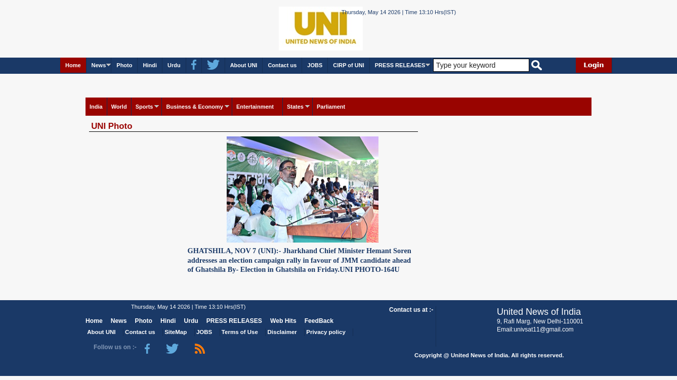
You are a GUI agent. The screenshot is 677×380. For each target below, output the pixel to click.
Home (73, 65)
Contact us (282, 65)
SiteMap (175, 332)
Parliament (331, 107)
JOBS (314, 65)
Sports (144, 107)
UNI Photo (111, 126)
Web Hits (283, 320)
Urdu (174, 65)
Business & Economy (194, 107)
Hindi (150, 65)
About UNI (244, 65)
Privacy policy (325, 332)
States (295, 107)
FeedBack (319, 320)
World (119, 107)
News (99, 65)
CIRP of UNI (348, 65)
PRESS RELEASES (400, 65)
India (96, 107)
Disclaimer (282, 332)
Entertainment (255, 107)
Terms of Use (240, 332)
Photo (124, 65)
